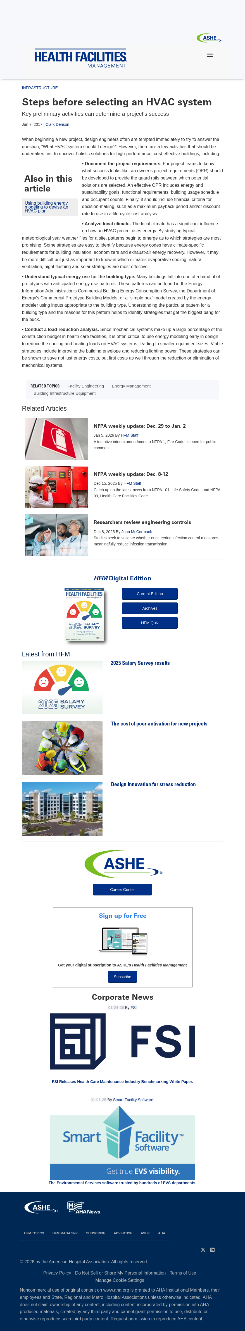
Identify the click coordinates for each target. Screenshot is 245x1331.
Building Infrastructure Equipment (65, 393)
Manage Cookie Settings (119, 1280)
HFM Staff (129, 435)
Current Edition (150, 594)
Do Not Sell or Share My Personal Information (120, 1273)
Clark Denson (57, 124)
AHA (161, 1233)
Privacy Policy (57, 1273)
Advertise (123, 1233)
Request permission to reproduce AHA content (156, 1318)
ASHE (145, 1233)
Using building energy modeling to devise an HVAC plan (46, 207)
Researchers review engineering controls (142, 522)
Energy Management (131, 386)
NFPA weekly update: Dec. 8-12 (131, 474)
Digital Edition (122, 578)
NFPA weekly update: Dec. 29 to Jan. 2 (140, 426)
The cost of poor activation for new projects (159, 724)
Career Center (122, 889)
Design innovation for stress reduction (153, 785)
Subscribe (122, 977)
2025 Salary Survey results (140, 663)
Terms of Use (183, 1273)
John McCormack (137, 531)
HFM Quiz (150, 623)
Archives (150, 608)
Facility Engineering (85, 386)
